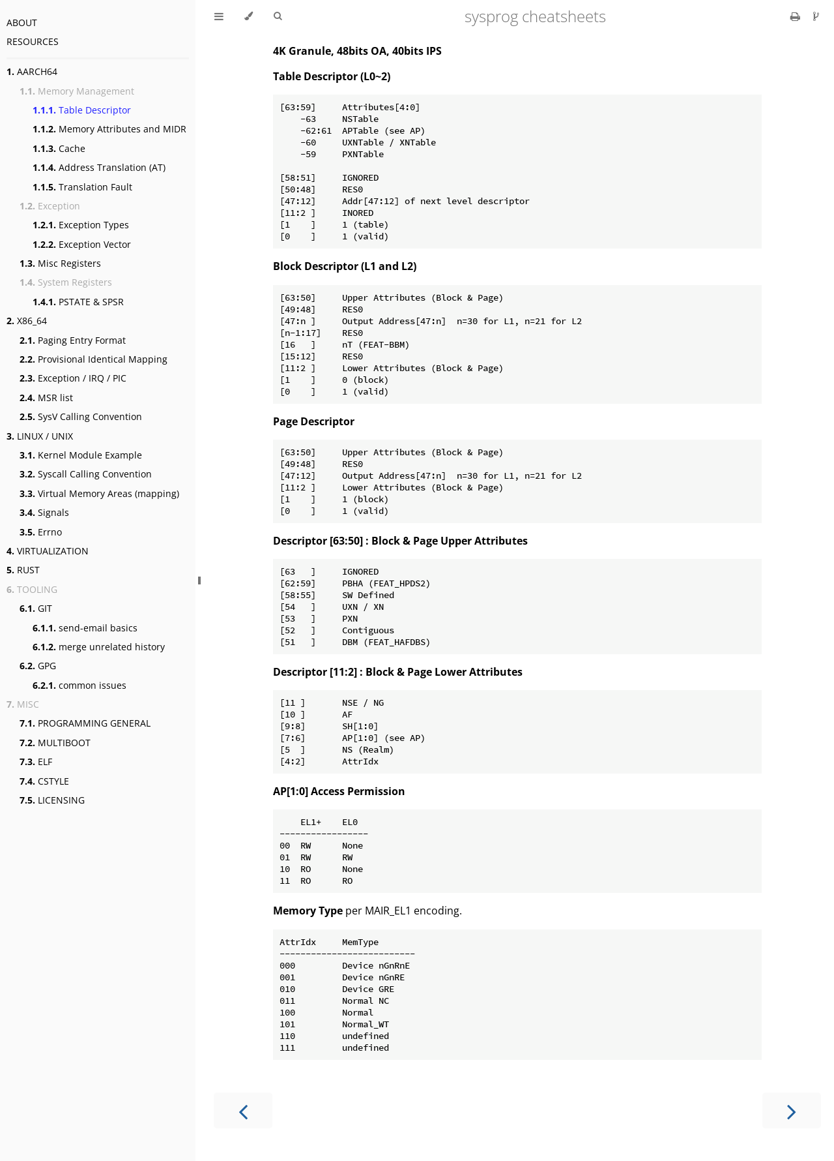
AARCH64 (32, 71)
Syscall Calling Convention (86, 474)
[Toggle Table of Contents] (219, 16)
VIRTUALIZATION (48, 551)
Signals (44, 512)
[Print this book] (796, 16)
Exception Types (81, 225)
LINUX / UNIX (40, 436)
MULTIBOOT (55, 742)
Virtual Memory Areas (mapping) (99, 493)
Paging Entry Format (73, 340)
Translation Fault (82, 187)
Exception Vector (82, 244)
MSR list (46, 397)
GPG (38, 665)
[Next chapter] (791, 1110)
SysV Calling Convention (81, 416)
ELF (36, 761)
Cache (59, 148)
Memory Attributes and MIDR (109, 129)
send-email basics (85, 628)
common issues (79, 685)
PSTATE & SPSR (78, 301)
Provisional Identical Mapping (93, 359)
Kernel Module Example (81, 455)
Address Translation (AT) (99, 167)
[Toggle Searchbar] (277, 16)
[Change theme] (248, 16)
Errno (41, 532)
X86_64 (27, 320)
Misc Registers (60, 263)
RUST (23, 570)
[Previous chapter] (243, 1110)
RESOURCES (33, 41)
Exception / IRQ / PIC (73, 378)
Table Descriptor (82, 110)
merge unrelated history (99, 647)
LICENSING (52, 800)
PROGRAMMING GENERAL (85, 723)
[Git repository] (816, 16)
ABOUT (22, 22)
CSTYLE (44, 781)
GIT (36, 608)
